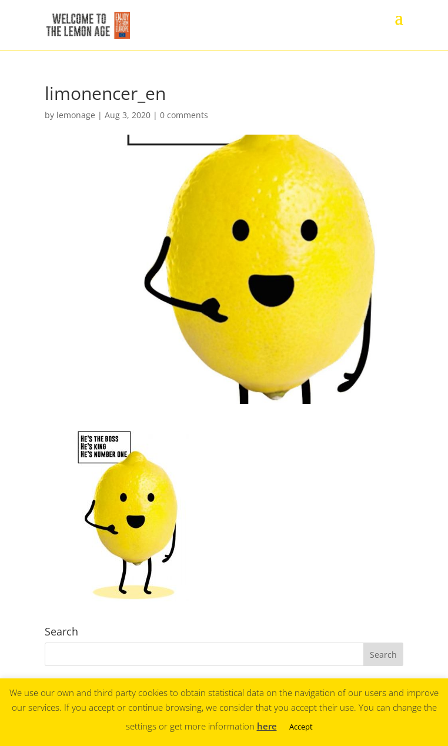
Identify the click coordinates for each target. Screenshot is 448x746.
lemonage (75, 115)
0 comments (184, 115)
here (267, 726)
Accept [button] (301, 726)
